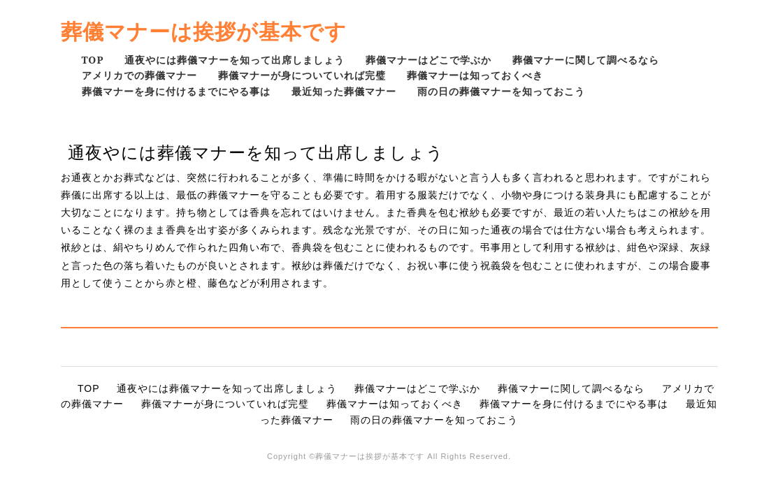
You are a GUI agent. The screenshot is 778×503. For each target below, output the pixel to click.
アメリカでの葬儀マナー (139, 75)
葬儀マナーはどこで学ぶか (428, 59)
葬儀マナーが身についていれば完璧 (302, 75)
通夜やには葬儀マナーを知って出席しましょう (234, 59)
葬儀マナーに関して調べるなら (585, 59)
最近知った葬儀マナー (343, 91)
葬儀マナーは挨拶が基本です (204, 31)
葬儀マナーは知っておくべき (475, 75)
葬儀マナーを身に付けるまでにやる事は (176, 91)
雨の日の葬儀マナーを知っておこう (501, 91)
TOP (93, 59)
